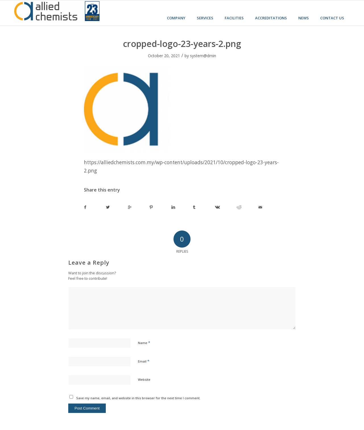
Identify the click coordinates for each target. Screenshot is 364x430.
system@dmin (203, 55)
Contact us (332, 17)
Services (205, 17)
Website (144, 379)
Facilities (234, 17)
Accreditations (271, 17)
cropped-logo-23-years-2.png (182, 44)
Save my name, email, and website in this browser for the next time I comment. (138, 398)
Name (144, 342)
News (303, 17)
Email (143, 361)
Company (176, 17)
